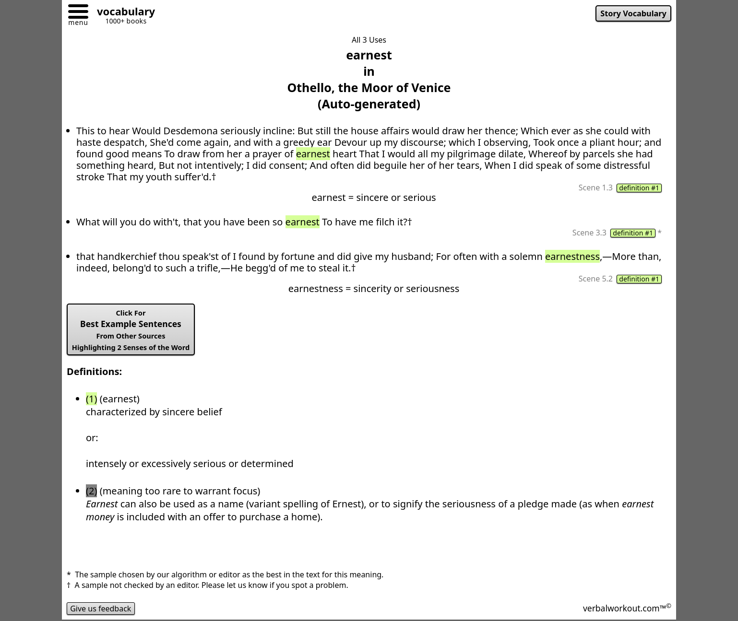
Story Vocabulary (633, 13)
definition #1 (639, 188)
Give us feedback (100, 608)
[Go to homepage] (122, 12)
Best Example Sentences (131, 330)
